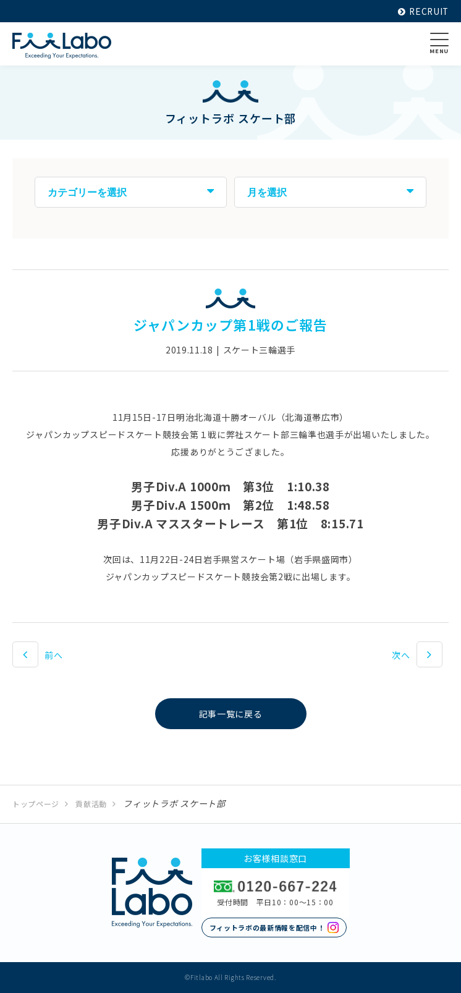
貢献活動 (91, 803)
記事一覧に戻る (231, 714)
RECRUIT (422, 11)
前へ (53, 655)
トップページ (35, 803)
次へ (401, 655)
